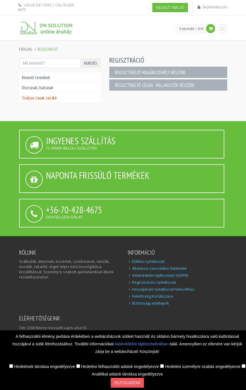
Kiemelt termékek (36, 77)
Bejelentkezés (215, 7)
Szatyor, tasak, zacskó (39, 98)
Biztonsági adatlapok (150, 303)
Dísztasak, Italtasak (37, 87)
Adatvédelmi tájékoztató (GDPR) (160, 275)
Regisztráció (170, 7)
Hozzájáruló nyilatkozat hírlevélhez (163, 289)
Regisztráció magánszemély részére (150, 72)
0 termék (187, 29)
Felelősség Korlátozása (152, 296)
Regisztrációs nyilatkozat (154, 282)
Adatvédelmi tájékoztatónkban (142, 344)
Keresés (90, 63)
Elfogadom (127, 382)
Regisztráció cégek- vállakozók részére (155, 85)
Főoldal (25, 49)
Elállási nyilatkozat (148, 261)
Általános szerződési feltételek (159, 268)
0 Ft (201, 28)
